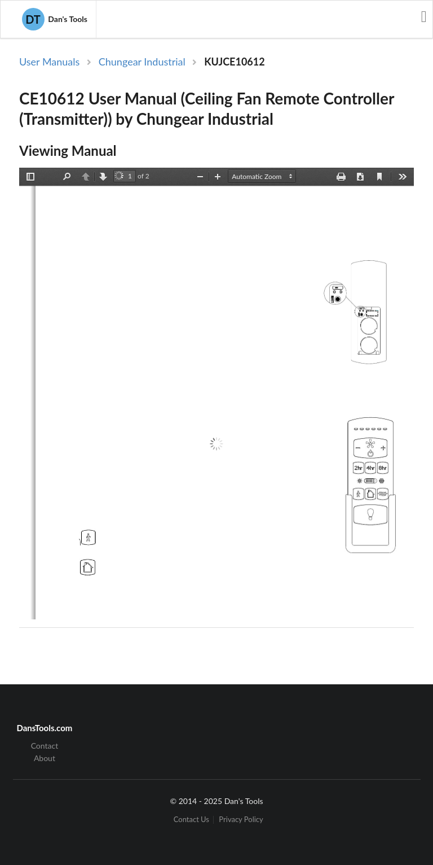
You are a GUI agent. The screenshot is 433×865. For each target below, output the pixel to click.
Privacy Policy (241, 819)
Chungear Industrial (142, 61)
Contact (45, 745)
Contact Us (191, 819)
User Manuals (49, 61)
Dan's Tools (54, 19)
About (44, 758)
